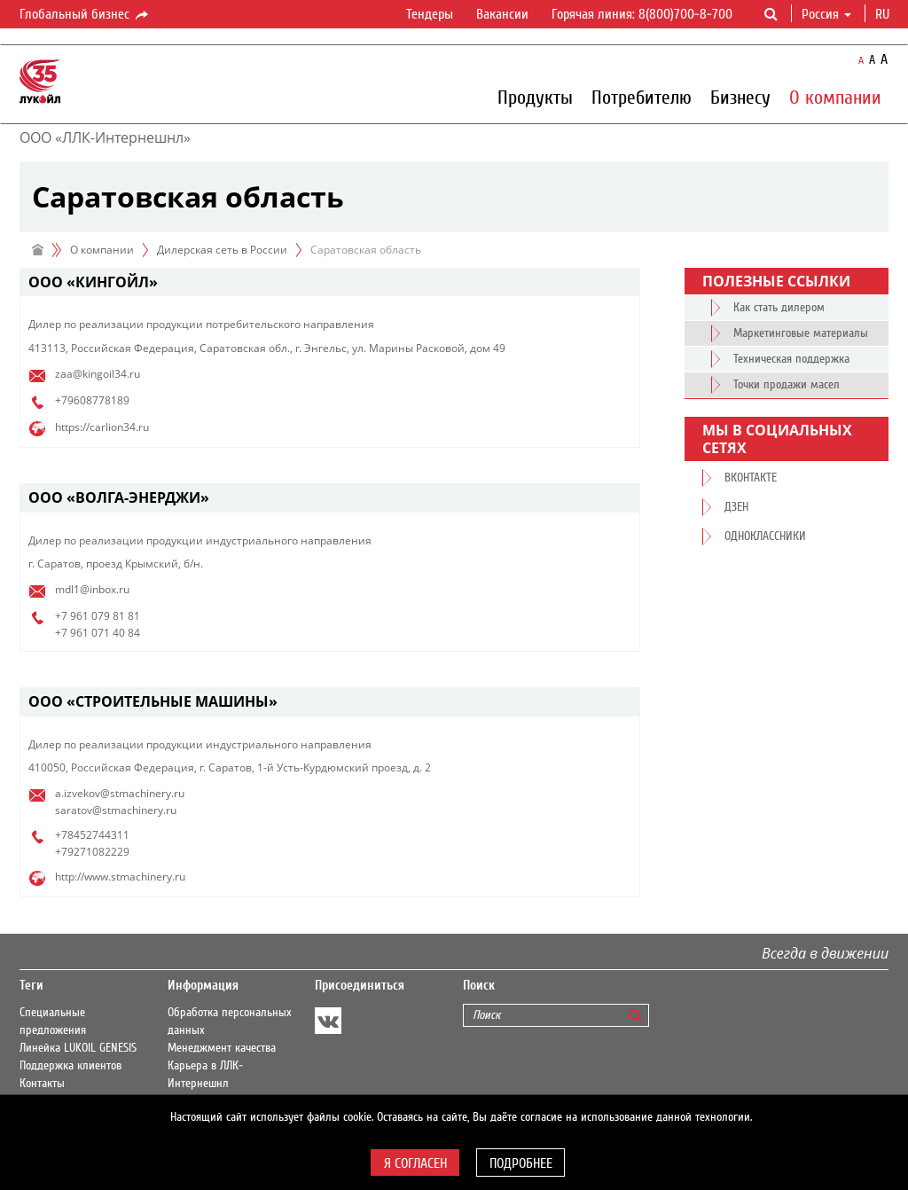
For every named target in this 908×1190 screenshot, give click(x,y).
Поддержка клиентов (70, 1066)
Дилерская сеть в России (222, 249)
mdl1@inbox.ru (92, 589)
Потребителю (641, 96)
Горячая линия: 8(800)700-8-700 (642, 14)
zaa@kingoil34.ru (97, 373)
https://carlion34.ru (102, 427)
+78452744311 (92, 835)
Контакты (42, 1083)
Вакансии (502, 14)
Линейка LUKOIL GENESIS (78, 1048)
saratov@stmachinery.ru (115, 810)
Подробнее (520, 1163)
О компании (835, 96)
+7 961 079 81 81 (97, 615)
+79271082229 (92, 851)
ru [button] (884, 14)
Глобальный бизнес (85, 15)
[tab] (329, 282)
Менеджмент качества (222, 1048)
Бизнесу (740, 96)
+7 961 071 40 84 (97, 632)
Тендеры (429, 14)
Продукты (535, 96)
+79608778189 (92, 400)
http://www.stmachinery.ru (120, 876)
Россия (826, 14)
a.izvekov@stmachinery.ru (119, 793)
